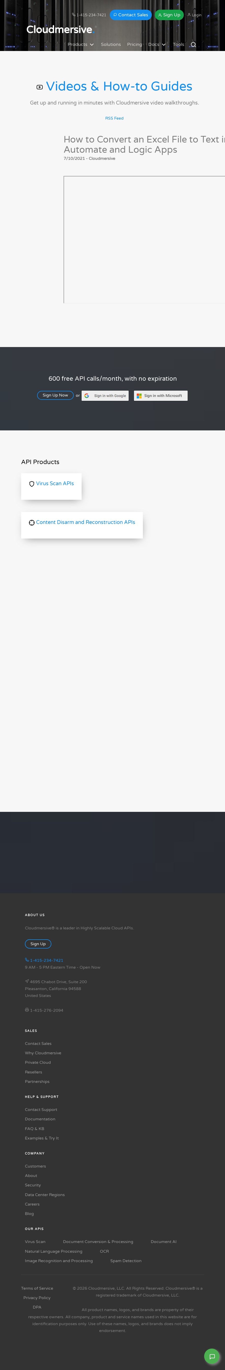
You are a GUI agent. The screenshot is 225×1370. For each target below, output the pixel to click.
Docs (157, 45)
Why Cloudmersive (43, 1053)
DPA (37, 1307)
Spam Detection (126, 1260)
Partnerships (37, 1081)
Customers (35, 1166)
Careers (32, 1204)
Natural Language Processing (53, 1251)
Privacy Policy (37, 1297)
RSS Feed (114, 118)
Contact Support (41, 1109)
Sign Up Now (58, 395)
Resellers (33, 1072)
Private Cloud (38, 1062)
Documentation (40, 1119)
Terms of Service (37, 1288)
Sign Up (169, 15)
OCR (104, 1251)
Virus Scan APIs (51, 484)
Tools (178, 44)
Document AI (164, 1241)
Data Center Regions (45, 1194)
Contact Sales (130, 15)
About (31, 1175)
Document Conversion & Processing (98, 1241)
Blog (29, 1213)
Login (194, 15)
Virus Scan (35, 1241)
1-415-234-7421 (89, 15)
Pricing (134, 44)
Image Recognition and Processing (59, 1260)
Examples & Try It (42, 1138)
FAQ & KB (34, 1128)
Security (33, 1185)
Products (81, 45)
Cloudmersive (60, 30)
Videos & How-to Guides (114, 86)
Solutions (111, 44)
